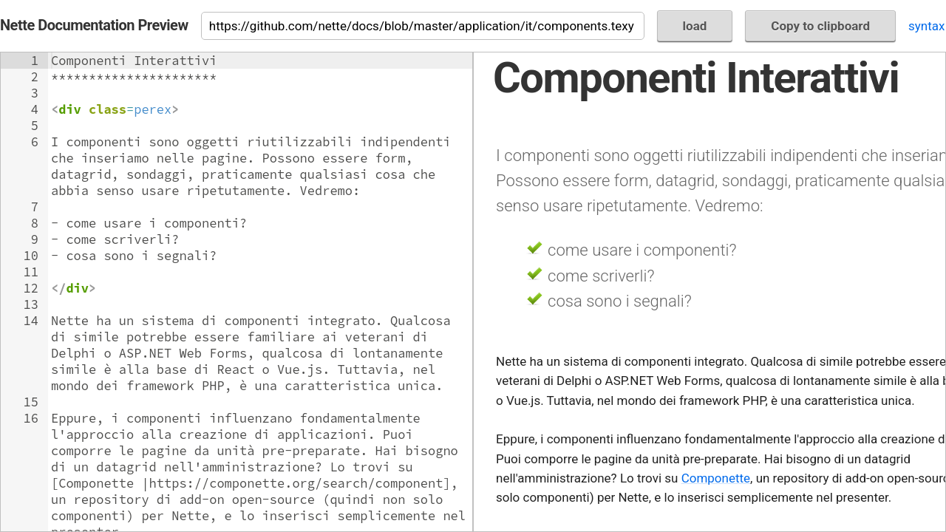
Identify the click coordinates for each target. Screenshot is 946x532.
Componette (715, 478)
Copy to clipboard (820, 25)
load (695, 25)
